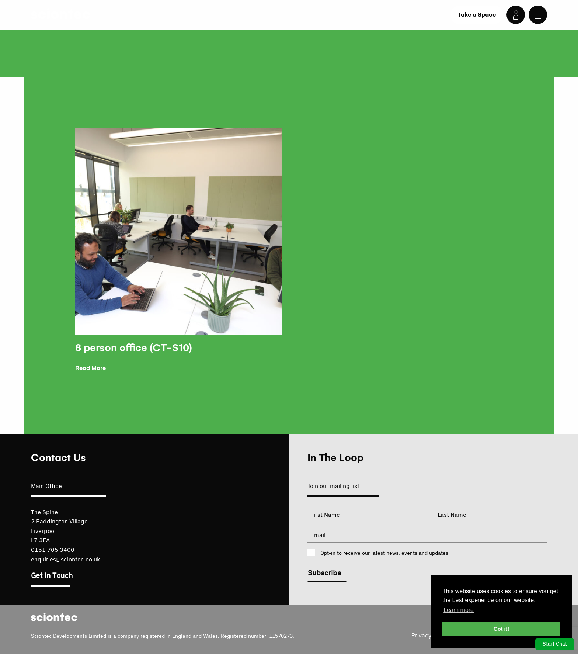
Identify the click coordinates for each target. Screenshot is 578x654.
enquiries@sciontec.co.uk (65, 559)
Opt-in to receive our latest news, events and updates (384, 553)
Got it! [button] (501, 629)
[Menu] (538, 15)
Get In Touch (52, 576)
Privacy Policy (430, 635)
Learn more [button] (458, 610)
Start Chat (555, 644)
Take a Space (477, 14)
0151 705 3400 (52, 550)
